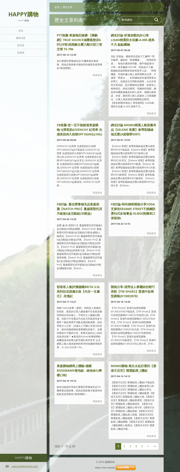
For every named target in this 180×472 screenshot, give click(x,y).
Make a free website (105, 467)
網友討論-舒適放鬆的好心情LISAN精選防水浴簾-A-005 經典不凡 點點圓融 (132, 40)
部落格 (20, 52)
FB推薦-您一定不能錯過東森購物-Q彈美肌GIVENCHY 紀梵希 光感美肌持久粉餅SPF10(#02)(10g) (79, 129)
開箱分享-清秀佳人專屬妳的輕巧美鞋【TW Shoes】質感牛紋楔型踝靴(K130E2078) (133, 291)
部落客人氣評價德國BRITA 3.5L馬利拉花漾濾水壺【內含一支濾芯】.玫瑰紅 (78, 291)
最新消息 (21, 38)
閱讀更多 (97, 75)
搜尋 (156, 19)
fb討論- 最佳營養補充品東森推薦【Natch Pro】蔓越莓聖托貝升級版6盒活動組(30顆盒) (79, 208)
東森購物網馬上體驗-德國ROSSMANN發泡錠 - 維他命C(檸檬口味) (79, 370)
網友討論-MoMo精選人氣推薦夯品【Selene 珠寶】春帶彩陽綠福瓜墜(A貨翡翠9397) (133, 129)
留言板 (20, 45)
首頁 (20, 30)
